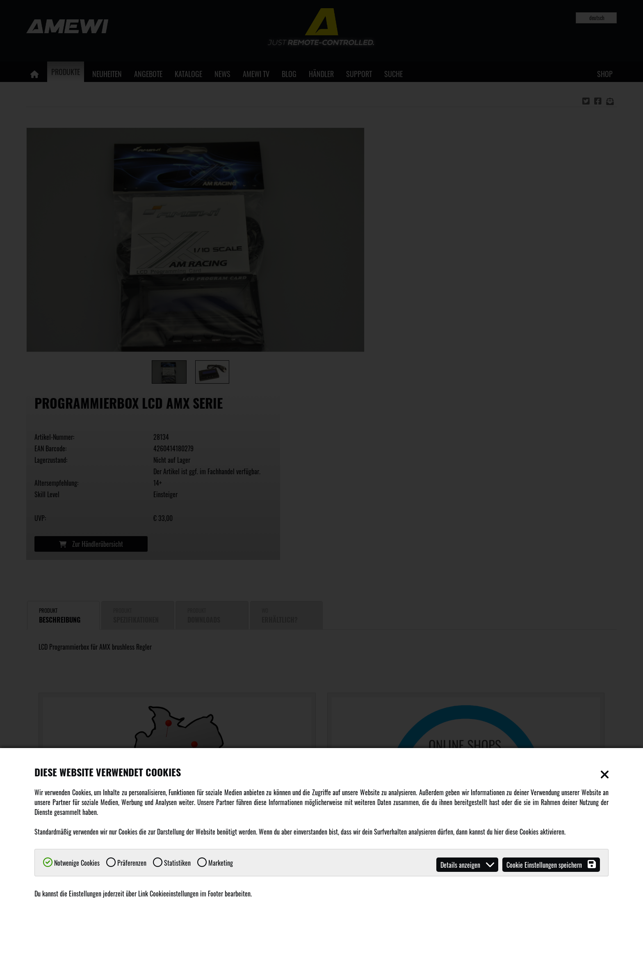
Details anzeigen (467, 865)
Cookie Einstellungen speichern (551, 865)
